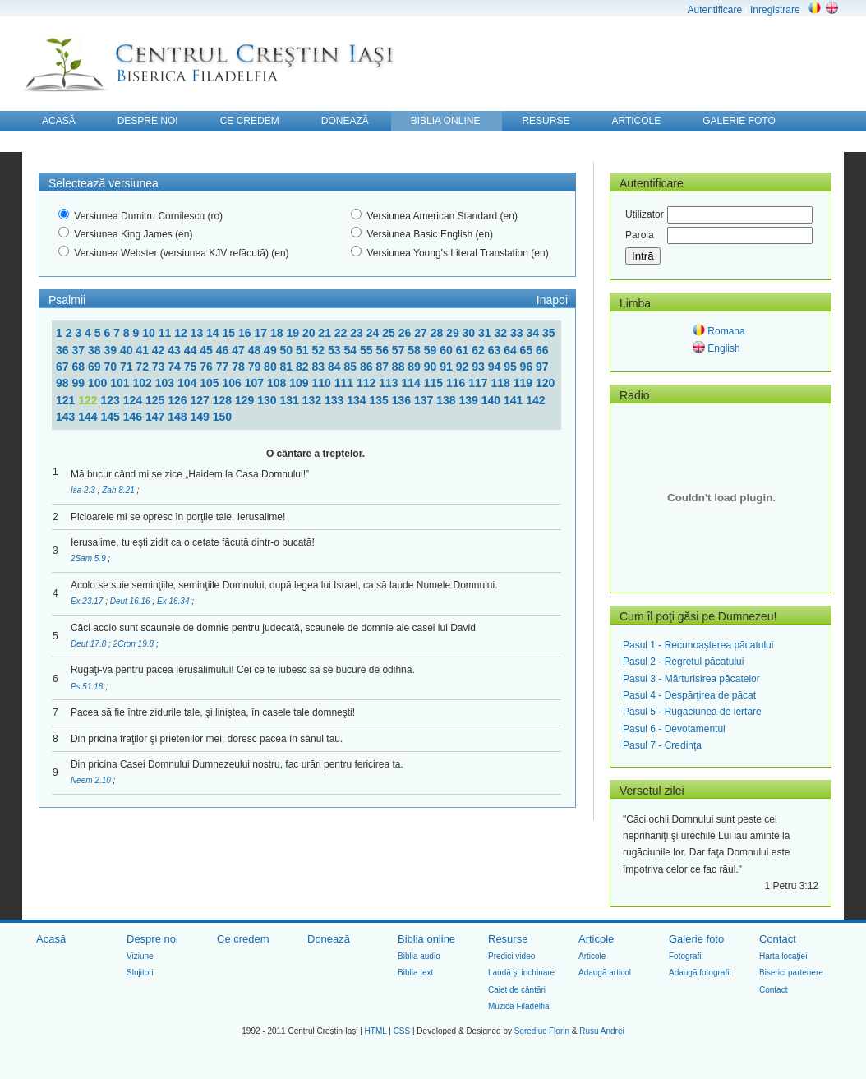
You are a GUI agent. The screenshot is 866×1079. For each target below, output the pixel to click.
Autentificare (714, 10)
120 (545, 383)
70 (111, 366)
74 (175, 366)
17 (261, 332)
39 (111, 350)
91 (447, 366)
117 (479, 383)
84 (335, 366)
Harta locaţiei (783, 956)
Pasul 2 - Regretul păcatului (683, 661)
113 (390, 383)
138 (447, 400)
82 (303, 366)
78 (239, 366)
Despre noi (152, 939)
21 (326, 332)
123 (112, 400)
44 (192, 350)
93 (479, 366)
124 (134, 400)
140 (492, 400)
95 (511, 366)
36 (63, 350)
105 (211, 383)
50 (288, 350)
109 (300, 383)
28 (438, 332)
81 (288, 366)
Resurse (507, 939)
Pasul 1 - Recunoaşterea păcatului (698, 645)
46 (224, 350)
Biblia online (426, 939)
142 (535, 400)
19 (294, 332)
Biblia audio (419, 956)
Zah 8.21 (119, 490)
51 (303, 350)
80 (271, 366)
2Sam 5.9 (89, 558)
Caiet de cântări (517, 989)
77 (224, 366)
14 (214, 332)
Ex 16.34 (174, 601)
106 (233, 383)
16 (246, 332)
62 (479, 350)
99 (79, 383)
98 (63, 383)
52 (320, 350)
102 (143, 383)
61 (464, 350)
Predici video (511, 956)
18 (278, 332)
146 (134, 416)
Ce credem (243, 939)
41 (143, 350)
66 (542, 350)
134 (358, 400)
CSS (402, 1030)
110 (322, 383)
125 (156, 400)
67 (63, 366)
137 (425, 400)
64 (511, 350)
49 (271, 350)
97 (542, 366)
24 (374, 332)
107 (256, 383)
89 (415, 366)
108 (278, 383)
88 (400, 366)
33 (518, 332)
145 (112, 416)
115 (435, 383)
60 (447, 350)
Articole (596, 939)
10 (150, 332)
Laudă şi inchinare (521, 972)
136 (403, 400)
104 (188, 383)
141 (515, 400)
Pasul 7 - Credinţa (662, 745)
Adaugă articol (604, 972)
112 (368, 383)
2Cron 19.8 (134, 643)
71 (128, 366)
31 (486, 332)
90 (432, 366)
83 (320, 366)
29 (454, 332)
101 (121, 383)
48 (256, 350)
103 (166, 383)
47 (239, 350)
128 (224, 400)
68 (79, 366)
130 (268, 400)
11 (166, 332)
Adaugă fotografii (700, 972)
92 (464, 366)
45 (207, 350)
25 (390, 332)
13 (198, 332)
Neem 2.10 (92, 780)
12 (182, 332)
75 (192, 366)
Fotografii (686, 956)
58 (415, 350)
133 (336, 400)
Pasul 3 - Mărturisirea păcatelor (691, 679)
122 (89, 400)
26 (406, 332)
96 (528, 366)
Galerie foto (696, 939)
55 (367, 350)
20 (310, 332)
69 (96, 366)
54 (351, 350)
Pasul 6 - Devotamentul (674, 729)
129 (246, 400)
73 (160, 366)
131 (291, 400)
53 (335, 350)
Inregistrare (775, 10)
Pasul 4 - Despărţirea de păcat (689, 695)
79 (256, 366)
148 (179, 416)
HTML (376, 1030)
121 (67, 400)
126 (179, 400)
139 (470, 400)
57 (400, 350)
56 (383, 350)
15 (230, 332)
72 (143, 366)
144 (89, 416)
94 (496, 366)
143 (67, 416)
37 (79, 350)
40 (128, 350)
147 (156, 416)
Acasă (51, 939)
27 (422, 332)
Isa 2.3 (84, 490)
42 (160, 350)
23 (358, 332)
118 (502, 383)
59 (432, 350)
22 (342, 332)
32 (502, 332)
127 (202, 400)
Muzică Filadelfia (518, 1006)
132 (313, 400)
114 (412, 383)
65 (528, 350)
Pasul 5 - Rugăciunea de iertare (692, 711)
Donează (328, 939)
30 (470, 332)
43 (175, 350)
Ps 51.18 (88, 686)
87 (383, 366)
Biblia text (415, 972)
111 (345, 383)
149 (202, 416)
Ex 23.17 (88, 601)
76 (207, 366)
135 (381, 400)
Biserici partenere (791, 972)
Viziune (140, 956)
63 (496, 350)
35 (548, 332)
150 (222, 416)
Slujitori (140, 972)
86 (367, 366)
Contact (777, 939)
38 (96, 350)
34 (533, 332)
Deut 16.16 (131, 601)
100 (99, 383)
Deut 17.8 (89, 643)
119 (525, 383)
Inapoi (552, 300)
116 (457, 383)
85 (351, 366)
